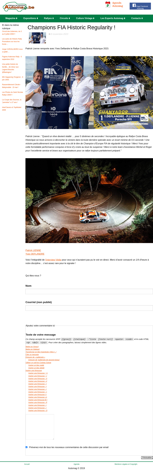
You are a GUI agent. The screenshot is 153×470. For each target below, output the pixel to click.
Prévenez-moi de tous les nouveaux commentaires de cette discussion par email (68, 447)
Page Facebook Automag (140, 6)
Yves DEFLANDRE (34, 254)
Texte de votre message (41, 334)
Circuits (65, 18)
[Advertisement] (81, 7)
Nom (28, 285)
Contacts (137, 18)
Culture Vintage (85, 18)
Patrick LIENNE (33, 250)
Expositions (30, 18)
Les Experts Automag (112, 18)
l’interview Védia (53, 260)
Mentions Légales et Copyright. (126, 464)
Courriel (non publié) (38, 302)
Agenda (76, 464)
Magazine (11, 18)
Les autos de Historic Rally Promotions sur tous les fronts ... (12, 41)
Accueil (27, 464)
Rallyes (49, 18)
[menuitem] (12, 18)
